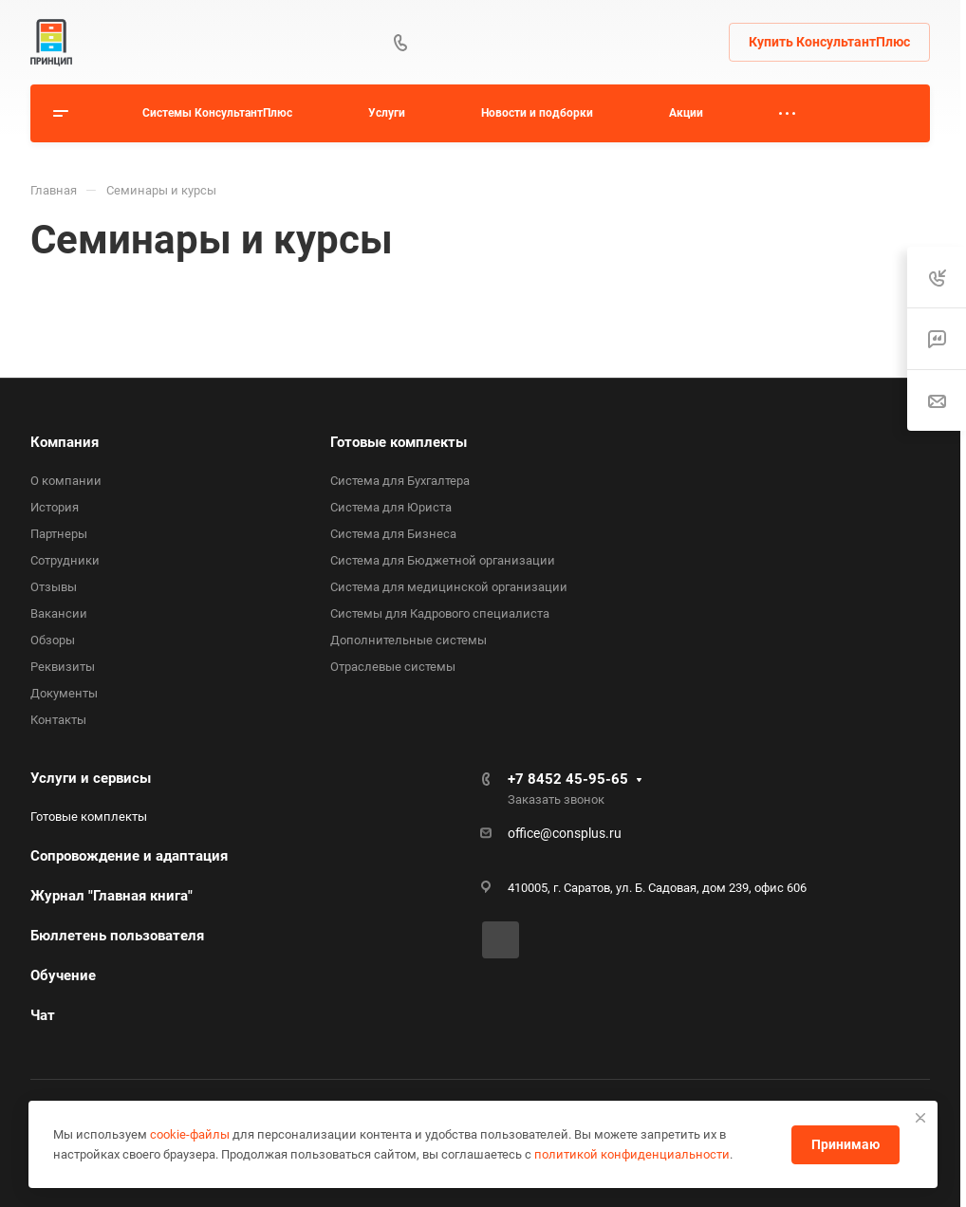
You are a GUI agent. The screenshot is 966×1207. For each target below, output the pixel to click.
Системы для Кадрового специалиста (439, 613)
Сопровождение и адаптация (129, 855)
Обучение (63, 975)
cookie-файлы (190, 1134)
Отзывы (53, 587)
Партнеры (58, 534)
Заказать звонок (556, 799)
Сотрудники (65, 560)
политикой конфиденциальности (632, 1154)
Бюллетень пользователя (117, 935)
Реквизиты (62, 666)
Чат (42, 1015)
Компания (64, 442)
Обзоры (52, 640)
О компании (66, 481)
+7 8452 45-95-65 (568, 779)
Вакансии (58, 613)
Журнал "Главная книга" (111, 895)
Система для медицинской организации (448, 587)
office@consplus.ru (565, 833)
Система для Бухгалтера (400, 481)
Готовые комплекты (398, 442)
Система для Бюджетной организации (442, 560)
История (54, 507)
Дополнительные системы (408, 640)
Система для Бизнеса (393, 534)
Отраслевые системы (392, 666)
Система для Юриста (391, 507)
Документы (64, 693)
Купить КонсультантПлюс (829, 41)
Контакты (58, 720)
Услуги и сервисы (90, 778)
